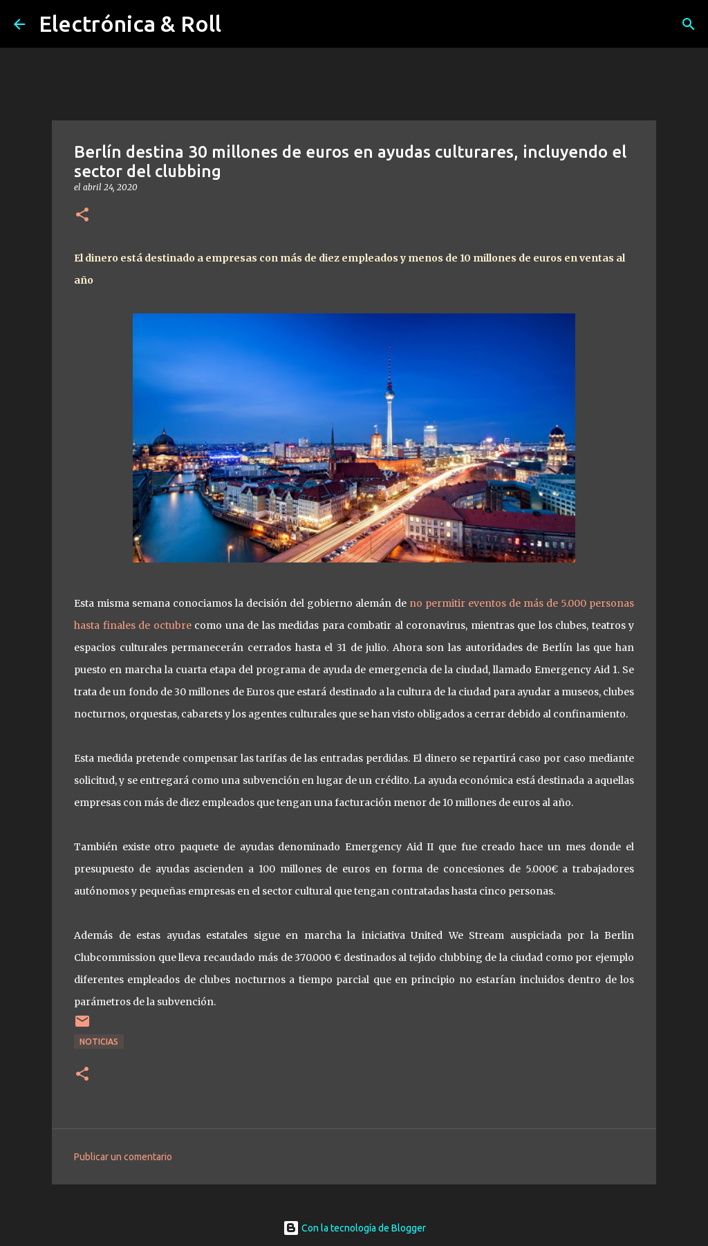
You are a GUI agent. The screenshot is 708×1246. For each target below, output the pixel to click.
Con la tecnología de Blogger (354, 1228)
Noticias (99, 1041)
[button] (82, 215)
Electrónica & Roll (130, 23)
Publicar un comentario (123, 1156)
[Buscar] (688, 24)
